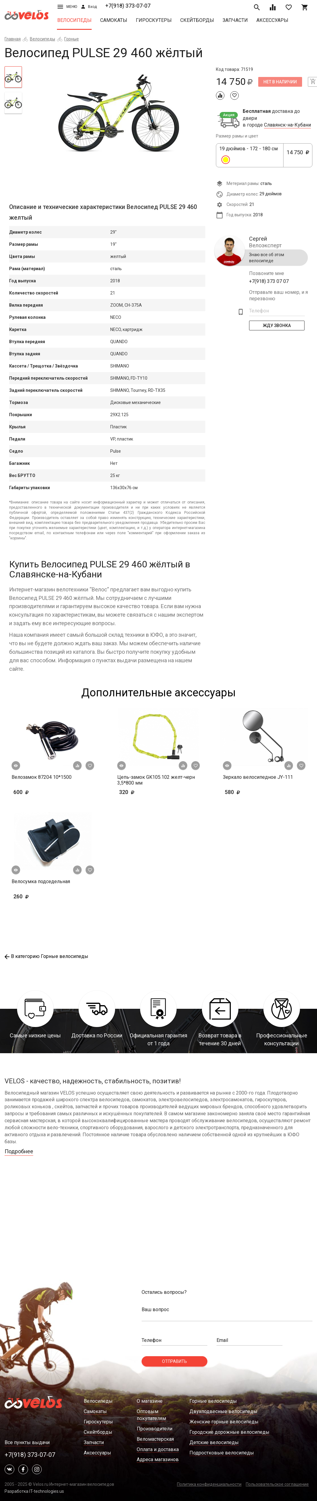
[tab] (13, 77)
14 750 (298, 155)
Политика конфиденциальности (209, 1484)
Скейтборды (197, 20)
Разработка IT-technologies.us (34, 1491)
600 (38, 792)
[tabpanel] (119, 113)
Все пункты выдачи (27, 1442)
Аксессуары (272, 20)
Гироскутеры (154, 20)
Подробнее (19, 1151)
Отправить (174, 1361)
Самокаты (113, 20)
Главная (13, 39)
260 (38, 896)
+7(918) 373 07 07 (269, 281)
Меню (67, 6)
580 (250, 792)
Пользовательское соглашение (277, 1484)
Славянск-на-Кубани (287, 125)
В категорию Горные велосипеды (46, 956)
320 (144, 792)
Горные (71, 39)
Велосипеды (74, 20)
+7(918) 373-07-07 (127, 5)
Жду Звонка (277, 325)
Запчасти (235, 20)
